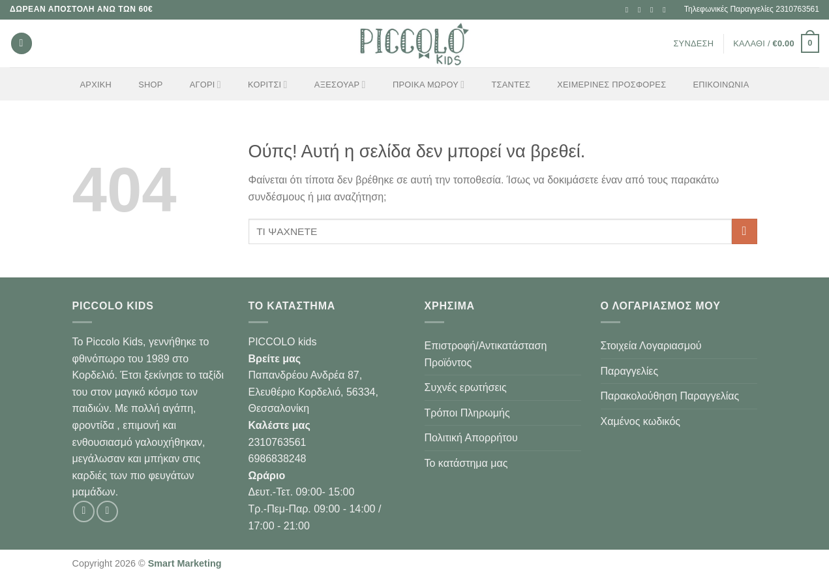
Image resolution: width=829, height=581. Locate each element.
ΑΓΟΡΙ (205, 84)
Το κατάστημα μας (466, 463)
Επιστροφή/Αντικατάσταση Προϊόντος (486, 354)
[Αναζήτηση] (21, 43)
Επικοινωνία (721, 84)
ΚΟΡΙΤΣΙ (268, 84)
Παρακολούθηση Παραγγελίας (670, 395)
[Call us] (667, 9)
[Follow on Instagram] (642, 9)
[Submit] (744, 231)
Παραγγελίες (630, 371)
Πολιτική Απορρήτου (471, 437)
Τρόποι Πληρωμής (467, 412)
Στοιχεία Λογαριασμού (651, 345)
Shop (150, 84)
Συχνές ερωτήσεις (466, 387)
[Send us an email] (654, 9)
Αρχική (96, 84)
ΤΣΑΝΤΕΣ (511, 84)
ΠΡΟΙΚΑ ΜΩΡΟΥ (428, 84)
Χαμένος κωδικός (641, 421)
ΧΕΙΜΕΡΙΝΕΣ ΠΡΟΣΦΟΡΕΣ (611, 84)
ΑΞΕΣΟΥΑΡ (340, 84)
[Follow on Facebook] (629, 9)
